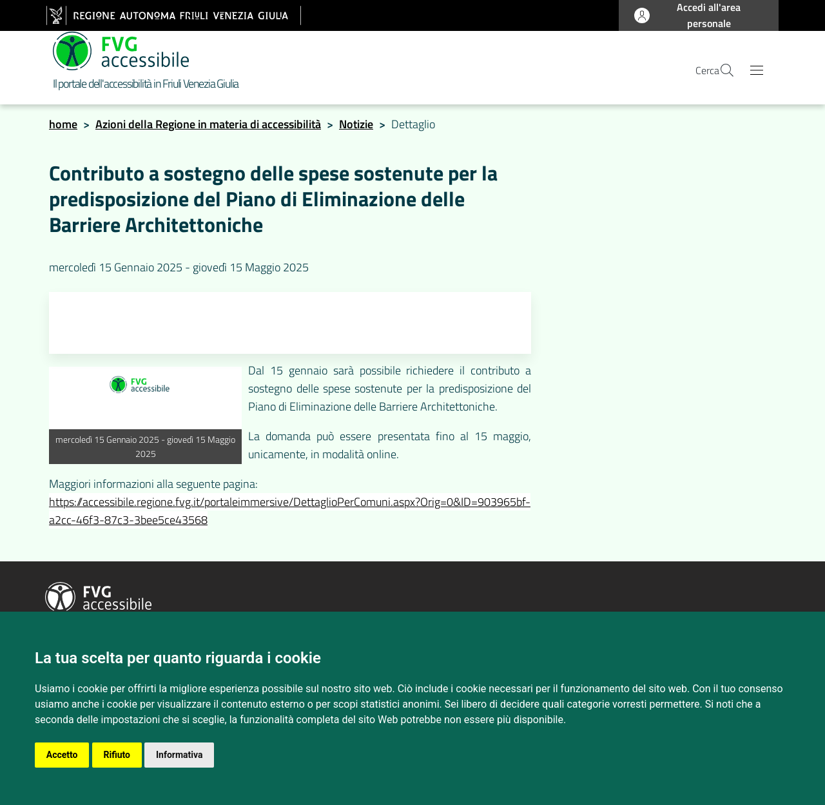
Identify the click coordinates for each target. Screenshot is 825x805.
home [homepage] (63, 128)
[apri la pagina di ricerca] (719, 72)
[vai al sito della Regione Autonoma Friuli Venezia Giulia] (173, 15)
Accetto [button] (62, 755)
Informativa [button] (180, 755)
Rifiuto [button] (117, 755)
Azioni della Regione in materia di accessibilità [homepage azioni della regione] (208, 128)
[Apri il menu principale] (756, 72)
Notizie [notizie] (356, 128)
